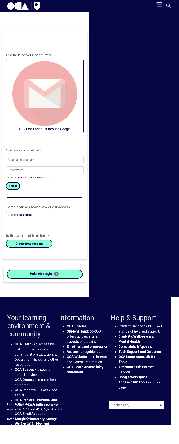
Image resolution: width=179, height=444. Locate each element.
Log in (13, 186)
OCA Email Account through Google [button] (45, 96)
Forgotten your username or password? (28, 177)
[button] (168, 6)
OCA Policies (76, 328)
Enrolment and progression (87, 349)
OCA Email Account (30, 416)
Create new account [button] (29, 244)
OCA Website (77, 359)
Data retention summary (25, 421)
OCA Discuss (24, 382)
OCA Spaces (24, 372)
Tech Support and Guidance (139, 354)
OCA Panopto (25, 392)
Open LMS (24, 406)
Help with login (44, 275)
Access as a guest (20, 215)
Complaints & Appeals (135, 349)
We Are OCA (24, 426)
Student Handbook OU (84, 333)
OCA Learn (23, 346)
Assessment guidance (83, 354)
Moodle (37, 406)
